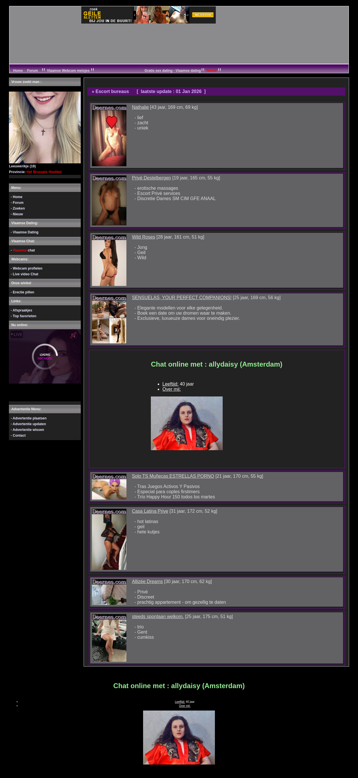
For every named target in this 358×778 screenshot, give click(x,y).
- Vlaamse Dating (25, 232)
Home (17, 71)
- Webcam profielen (26, 268)
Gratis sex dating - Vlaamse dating (183, 71)
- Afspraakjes (21, 310)
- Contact (18, 435)
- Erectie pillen (22, 292)
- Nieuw (17, 214)
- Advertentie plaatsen (29, 418)
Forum (32, 71)
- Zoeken (18, 208)
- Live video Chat (24, 274)
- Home (16, 197)
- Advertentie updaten (28, 424)
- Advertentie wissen (27, 430)
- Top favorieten (23, 316)
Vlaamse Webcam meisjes (68, 71)
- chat (23, 250)
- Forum (17, 203)
